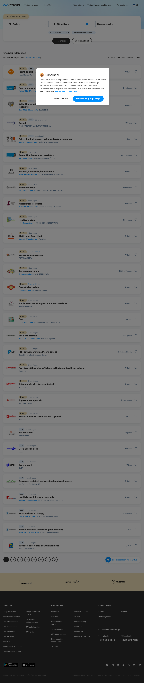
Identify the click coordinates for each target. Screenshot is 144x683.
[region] (72, 86)
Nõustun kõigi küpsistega (88, 98)
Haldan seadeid (61, 98)
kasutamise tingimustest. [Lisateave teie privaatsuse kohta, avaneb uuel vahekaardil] (66, 91)
